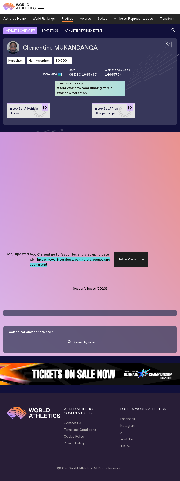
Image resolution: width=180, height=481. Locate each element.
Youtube (126, 439)
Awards (85, 19)
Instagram (127, 426)
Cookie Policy (74, 436)
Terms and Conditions (80, 430)
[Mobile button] (40, 7)
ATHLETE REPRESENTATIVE (83, 30)
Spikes (102, 19)
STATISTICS (50, 30)
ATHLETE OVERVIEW (20, 30)
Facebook (127, 419)
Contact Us (72, 423)
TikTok (125, 446)
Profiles (67, 19)
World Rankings (44, 19)
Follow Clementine (131, 259)
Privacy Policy (74, 443)
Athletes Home (14, 19)
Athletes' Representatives (133, 19)
